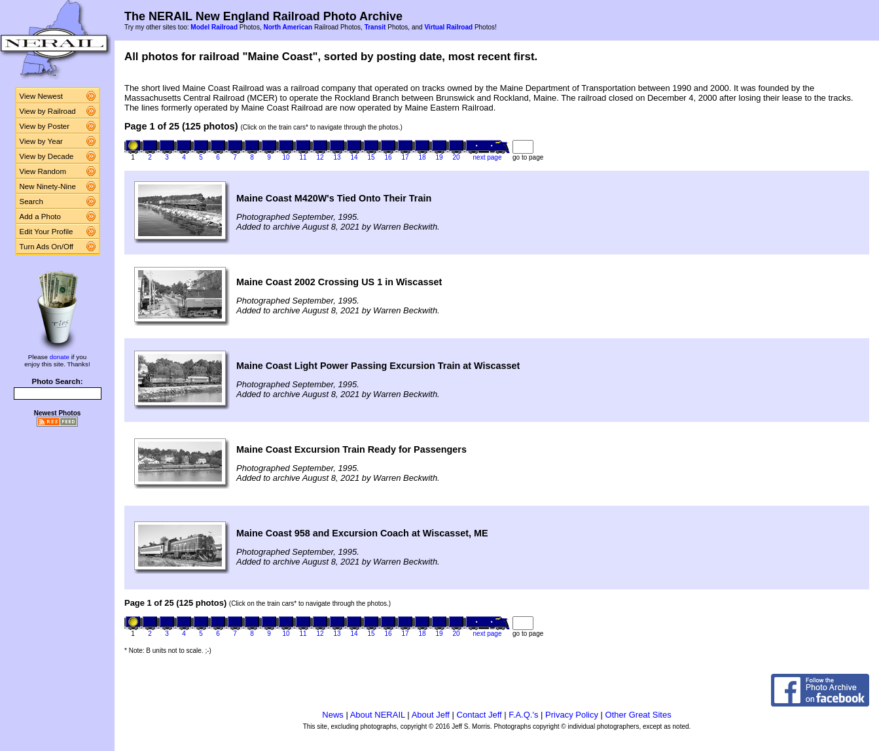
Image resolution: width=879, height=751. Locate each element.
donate (59, 356)
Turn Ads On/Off (47, 247)
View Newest (41, 96)
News (333, 715)
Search (32, 201)
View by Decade (47, 156)
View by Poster (45, 126)
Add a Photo (40, 216)
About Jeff (431, 715)
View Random (43, 171)
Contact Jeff (479, 715)
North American (287, 27)
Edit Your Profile (46, 232)
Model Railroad (214, 27)
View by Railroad (48, 111)
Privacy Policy (571, 715)
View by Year (41, 141)
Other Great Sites (638, 715)
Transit (375, 27)
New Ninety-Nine (48, 186)
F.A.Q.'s (523, 715)
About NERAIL (377, 715)
